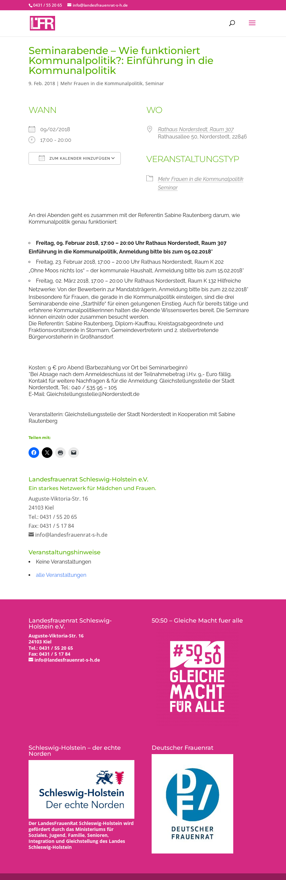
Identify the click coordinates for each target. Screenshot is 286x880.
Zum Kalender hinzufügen (74, 158)
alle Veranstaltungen (61, 575)
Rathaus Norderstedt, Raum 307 (196, 129)
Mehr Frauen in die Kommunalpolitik (101, 83)
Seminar (154, 83)
